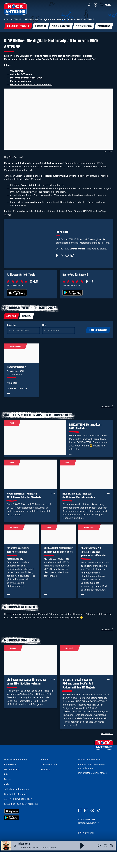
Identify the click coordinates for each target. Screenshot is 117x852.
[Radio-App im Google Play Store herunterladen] (86, 292)
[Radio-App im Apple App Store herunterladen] (31, 292)
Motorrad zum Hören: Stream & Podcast (31, 84)
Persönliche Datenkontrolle (92, 772)
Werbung (45, 769)
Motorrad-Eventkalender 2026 (26, 77)
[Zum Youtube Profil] (92, 810)
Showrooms (40, 26)
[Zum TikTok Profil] (98, 810)
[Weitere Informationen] (111, 845)
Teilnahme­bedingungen (16, 789)
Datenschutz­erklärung (89, 759)
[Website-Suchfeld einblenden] (89, 5)
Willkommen (17, 70)
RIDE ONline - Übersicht (18, 26)
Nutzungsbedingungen (16, 759)
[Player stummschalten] (99, 846)
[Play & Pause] (57, 255)
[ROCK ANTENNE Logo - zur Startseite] (15, 9)
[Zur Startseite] (104, 750)
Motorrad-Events (84, 26)
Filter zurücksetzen (98, 330)
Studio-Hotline (49, 764)
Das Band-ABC (11, 769)
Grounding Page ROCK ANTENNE (21, 803)
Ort (44, 324)
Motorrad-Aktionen (61, 26)
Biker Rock (62, 232)
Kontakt (45, 759)
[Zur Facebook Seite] (80, 810)
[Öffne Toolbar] (8, 393)
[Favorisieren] (61, 255)
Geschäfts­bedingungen (16, 794)
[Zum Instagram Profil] (86, 810)
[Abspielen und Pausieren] (82, 845)
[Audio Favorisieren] (14, 845)
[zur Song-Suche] (105, 845)
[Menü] (106, 4)
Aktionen (90, 613)
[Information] (67, 255)
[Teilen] (72, 255)
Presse (7, 779)
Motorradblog (104, 26)
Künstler (11, 324)
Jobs (6, 774)
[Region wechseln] (88, 821)
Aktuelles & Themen (21, 74)
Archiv (7, 784)
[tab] (11, 316)
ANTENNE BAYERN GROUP (18, 798)
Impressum (10, 764)
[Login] (95, 5)
